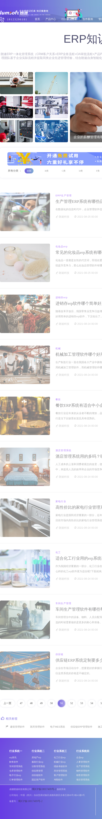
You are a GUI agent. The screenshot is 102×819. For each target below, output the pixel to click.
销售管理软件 (83, 775)
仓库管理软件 (16, 770)
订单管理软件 (16, 779)
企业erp (79, 757)
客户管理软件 (60, 775)
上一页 (7, 703)
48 (31, 703)
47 (21, 703)
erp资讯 (12, 757)
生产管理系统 (83, 766)
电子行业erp (15, 775)
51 (61, 703)
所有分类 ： (15, 170)
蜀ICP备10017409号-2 (44, 789)
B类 (47, 171)
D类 (81, 171)
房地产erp (36, 757)
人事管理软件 (83, 762)
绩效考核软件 (60, 766)
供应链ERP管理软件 (81, 726)
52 (71, 703)
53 (81, 703)
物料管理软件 (83, 770)
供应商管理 (37, 770)
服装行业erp (37, 762)
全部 (29, 171)
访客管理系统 (38, 766)
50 (51, 703)
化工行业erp (60, 757)
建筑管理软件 (17, 726)
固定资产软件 (38, 779)
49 (41, 703)
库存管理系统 (60, 770)
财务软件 (13, 762)
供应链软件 (37, 775)
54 (92, 703)
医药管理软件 (37, 726)
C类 (64, 171)
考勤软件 (58, 779)
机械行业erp (60, 762)
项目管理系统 (83, 779)
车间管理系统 (16, 766)
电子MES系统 (57, 726)
